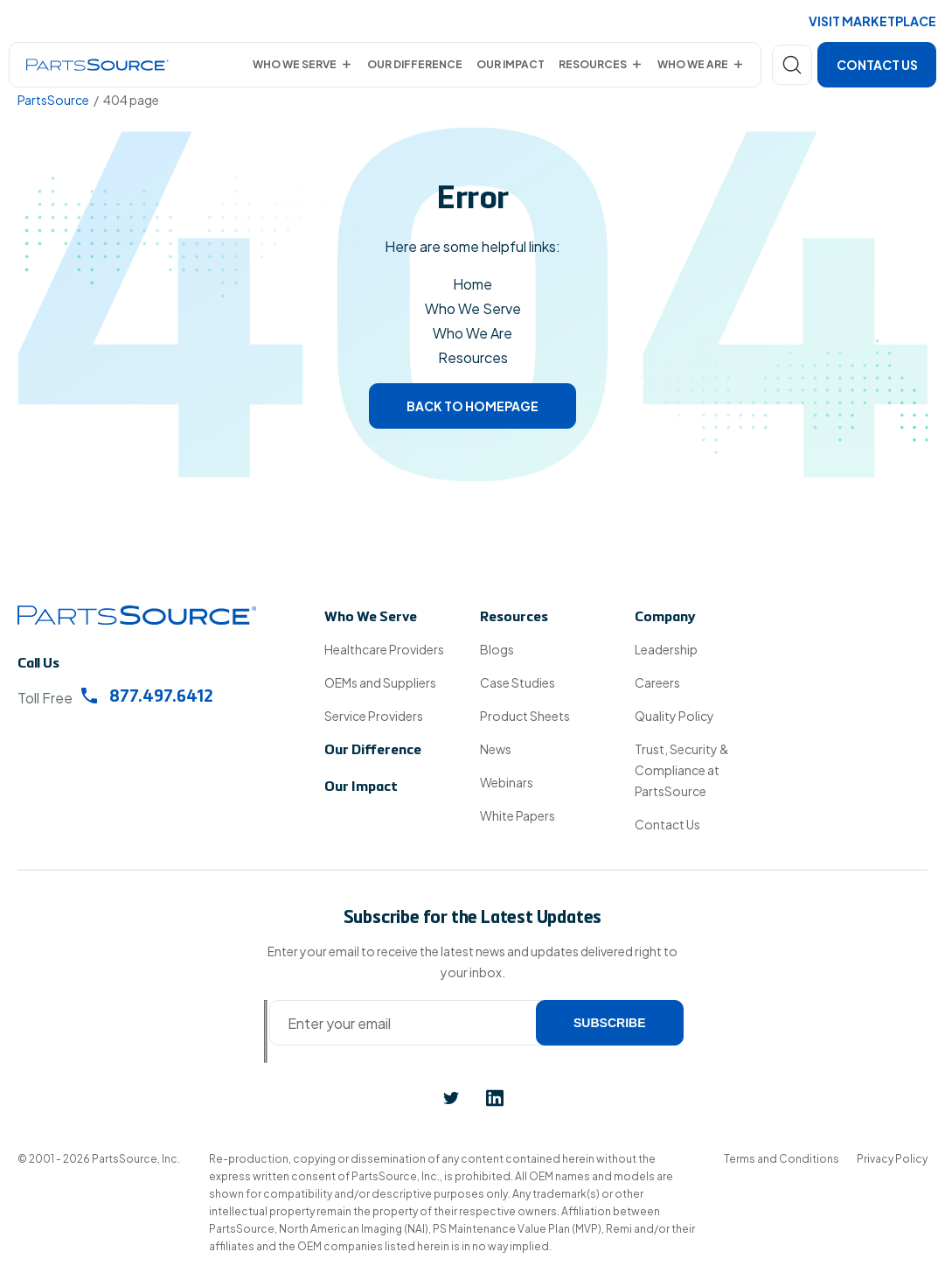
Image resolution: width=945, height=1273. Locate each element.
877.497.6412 (147, 697)
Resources (593, 64)
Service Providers (373, 716)
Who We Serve (295, 64)
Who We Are (692, 64)
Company (665, 618)
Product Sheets (525, 716)
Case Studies (517, 682)
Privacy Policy (892, 1158)
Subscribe (609, 1023)
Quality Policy (674, 716)
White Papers (517, 815)
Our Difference (414, 64)
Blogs (497, 649)
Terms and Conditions (781, 1158)
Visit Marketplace (872, 21)
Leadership (666, 649)
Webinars (506, 782)
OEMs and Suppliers (380, 682)
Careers (657, 682)
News (495, 749)
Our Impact (510, 64)
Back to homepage (472, 406)
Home (472, 284)
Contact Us (877, 65)
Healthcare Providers (384, 649)
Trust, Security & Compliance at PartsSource (682, 770)
